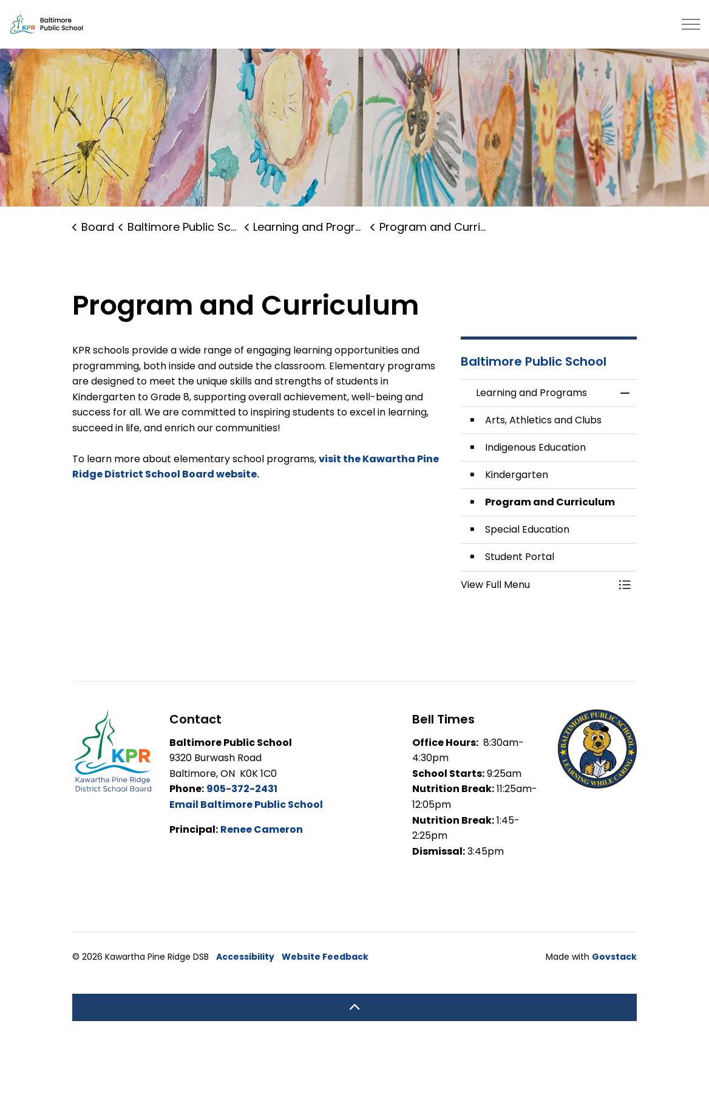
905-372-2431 (241, 789)
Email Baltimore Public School (246, 805)
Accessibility (245, 957)
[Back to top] (354, 1007)
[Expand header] (691, 24)
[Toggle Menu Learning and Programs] (624, 585)
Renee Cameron (261, 829)
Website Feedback (325, 957)
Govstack (614, 957)
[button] (536, 585)
